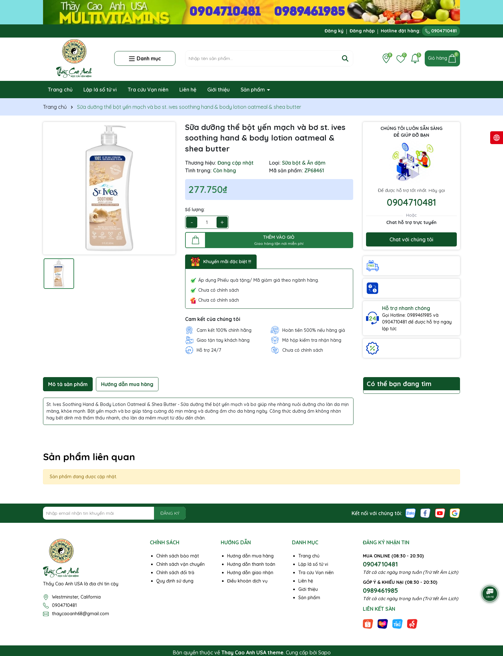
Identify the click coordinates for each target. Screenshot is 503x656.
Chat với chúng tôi (411, 239)
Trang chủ (60, 89)
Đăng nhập (362, 31)
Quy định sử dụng (174, 581)
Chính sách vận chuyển (180, 564)
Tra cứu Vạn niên (148, 89)
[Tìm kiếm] (345, 58)
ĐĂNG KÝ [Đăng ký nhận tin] (169, 513)
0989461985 (380, 590)
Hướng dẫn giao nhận (250, 572)
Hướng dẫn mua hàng (250, 556)
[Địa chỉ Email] (114, 513)
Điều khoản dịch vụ (247, 581)
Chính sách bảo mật (177, 556)
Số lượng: (195, 209)
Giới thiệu (218, 89)
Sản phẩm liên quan (89, 457)
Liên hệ (187, 89)
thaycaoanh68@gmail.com (80, 614)
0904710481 (441, 31)
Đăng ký (334, 31)
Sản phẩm (253, 89)
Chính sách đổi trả (175, 572)
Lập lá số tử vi (100, 89)
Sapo (324, 652)
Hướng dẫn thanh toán (251, 564)
